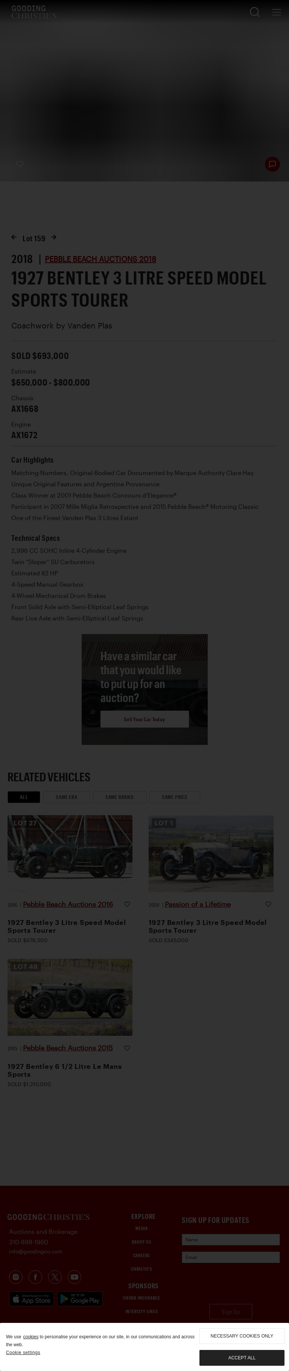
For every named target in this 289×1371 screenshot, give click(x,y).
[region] (144, 1347)
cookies (30, 1336)
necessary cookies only (242, 1336)
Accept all (242, 1357)
